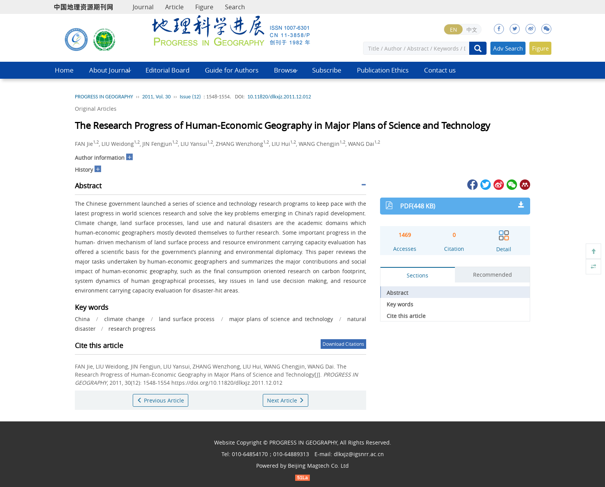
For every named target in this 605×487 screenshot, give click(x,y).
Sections (417, 275)
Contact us (440, 70)
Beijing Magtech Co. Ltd (318, 465)
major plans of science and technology (281, 319)
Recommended (492, 274)
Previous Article (160, 400)
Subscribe (326, 70)
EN (453, 29)
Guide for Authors (232, 70)
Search (235, 7)
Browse (285, 70)
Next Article (285, 400)
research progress (131, 328)
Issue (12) (190, 96)
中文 (471, 29)
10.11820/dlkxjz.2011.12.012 (279, 96)
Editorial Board (167, 70)
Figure (204, 7)
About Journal (109, 70)
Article (174, 7)
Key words (400, 304)
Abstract (397, 292)
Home (64, 70)
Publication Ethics (383, 70)
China (82, 319)
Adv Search (508, 48)
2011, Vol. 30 (156, 96)
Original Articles (96, 108)
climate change (124, 319)
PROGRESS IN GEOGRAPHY (104, 96)
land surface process (187, 319)
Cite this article (406, 316)
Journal (143, 7)
